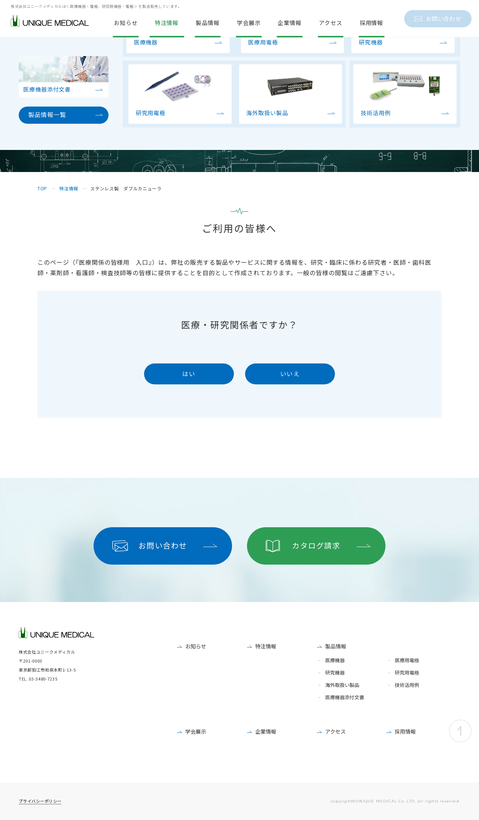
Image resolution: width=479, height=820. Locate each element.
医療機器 (335, 660)
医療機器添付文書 (344, 697)
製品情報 (335, 646)
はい (188, 373)
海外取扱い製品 (342, 685)
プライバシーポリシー (40, 801)
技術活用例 (407, 685)
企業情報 (265, 731)
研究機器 (335, 673)
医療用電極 (407, 660)
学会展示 (195, 731)
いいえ (290, 373)
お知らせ (195, 646)
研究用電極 (407, 673)
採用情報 (405, 731)
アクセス (335, 731)
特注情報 (265, 646)
